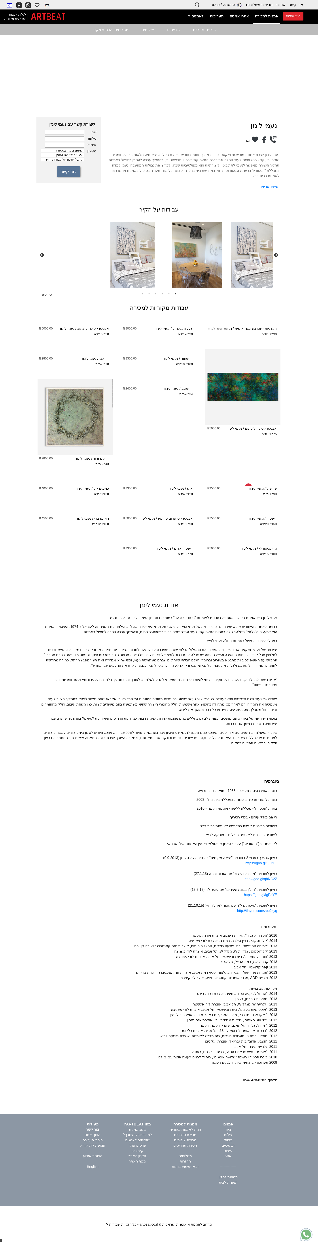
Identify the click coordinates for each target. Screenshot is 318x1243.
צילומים (148, 30)
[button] (9, 5)
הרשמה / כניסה (226, 5)
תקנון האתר (137, 1156)
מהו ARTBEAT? (137, 1124)
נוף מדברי (101, 518)
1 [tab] (175, 294)
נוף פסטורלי (268, 548)
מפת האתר (137, 1161)
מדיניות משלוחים (259, 5)
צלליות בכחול (183, 328)
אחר (228, 1156)
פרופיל (272, 488)
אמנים (228, 1124)
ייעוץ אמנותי (293, 16)
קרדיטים (47, 294)
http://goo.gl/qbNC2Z (260, 879)
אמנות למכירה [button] (266, 16)
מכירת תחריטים (185, 1145)
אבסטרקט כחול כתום (261, 428)
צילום (228, 1135)
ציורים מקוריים (205, 30)
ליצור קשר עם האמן (62, 155)
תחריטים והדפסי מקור (110, 30)
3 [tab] (162, 294)
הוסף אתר (92, 1135)
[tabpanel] (159, 255)
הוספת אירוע (92, 1156)
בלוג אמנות (137, 1129)
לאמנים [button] (197, 16)
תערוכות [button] (216, 16)
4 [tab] (155, 294)
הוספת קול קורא (92, 1145)
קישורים (137, 1151)
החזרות (185, 1161)
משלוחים (185, 1156)
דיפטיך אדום (183, 548)
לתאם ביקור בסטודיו (62, 150)
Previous (42, 255)
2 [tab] (169, 294)
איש (190, 488)
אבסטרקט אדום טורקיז (175, 518)
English (92, 1166)
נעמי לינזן (162, 328)
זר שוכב (187, 388)
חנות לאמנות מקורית (185, 1129)
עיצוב (228, 1151)
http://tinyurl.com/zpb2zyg (257, 911)
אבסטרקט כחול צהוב (93, 328)
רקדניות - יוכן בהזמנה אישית (256, 328)
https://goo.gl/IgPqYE (260, 895)
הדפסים (173, 30)
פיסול (228, 1140)
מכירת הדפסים (185, 1135)
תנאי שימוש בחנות (185, 1166)
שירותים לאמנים (137, 1140)
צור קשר (296, 5)
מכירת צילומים (185, 1140)
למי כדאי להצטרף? (137, 1135)
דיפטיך (272, 518)
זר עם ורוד (101, 458)
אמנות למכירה (185, 1124)
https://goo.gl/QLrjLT (261, 863)
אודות (280, 5)
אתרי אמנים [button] (239, 16)
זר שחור (187, 358)
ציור (228, 1129)
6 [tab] (142, 294)
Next (276, 255)
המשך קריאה (269, 186)
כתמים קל (101, 488)
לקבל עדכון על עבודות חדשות (62, 159)
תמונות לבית (228, 1182)
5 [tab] (149, 294)
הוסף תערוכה (92, 1140)
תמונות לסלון (228, 1177)
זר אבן (104, 358)
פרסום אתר (137, 1145)
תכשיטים (228, 1145)
